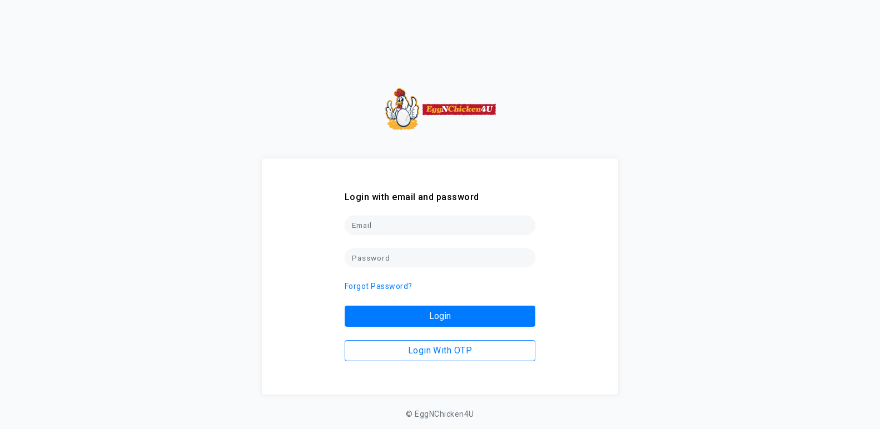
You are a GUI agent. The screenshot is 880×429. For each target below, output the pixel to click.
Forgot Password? (378, 286)
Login (440, 316)
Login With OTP (440, 350)
